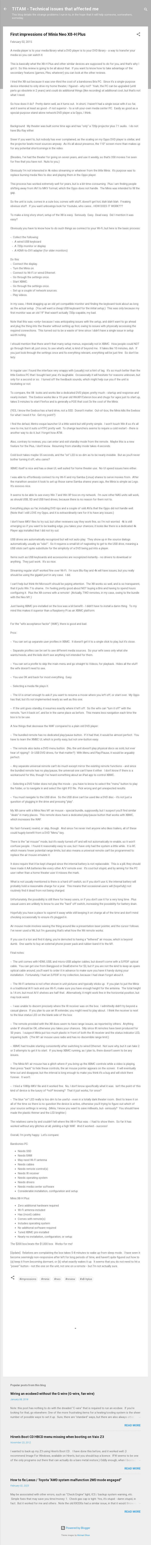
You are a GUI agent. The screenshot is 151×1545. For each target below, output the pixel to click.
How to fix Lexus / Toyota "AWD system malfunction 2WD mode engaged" (65, 1480)
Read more (133, 1425)
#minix (45, 1279)
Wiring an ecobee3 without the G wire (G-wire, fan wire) (52, 1394)
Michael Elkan (83, 1535)
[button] (138, 35)
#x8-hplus (86, 1279)
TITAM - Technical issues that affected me (55, 8)
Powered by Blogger (75, 1528)
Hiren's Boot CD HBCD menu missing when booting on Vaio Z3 (57, 1437)
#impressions (27, 1279)
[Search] (146, 10)
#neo (57, 1279)
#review (70, 1279)
